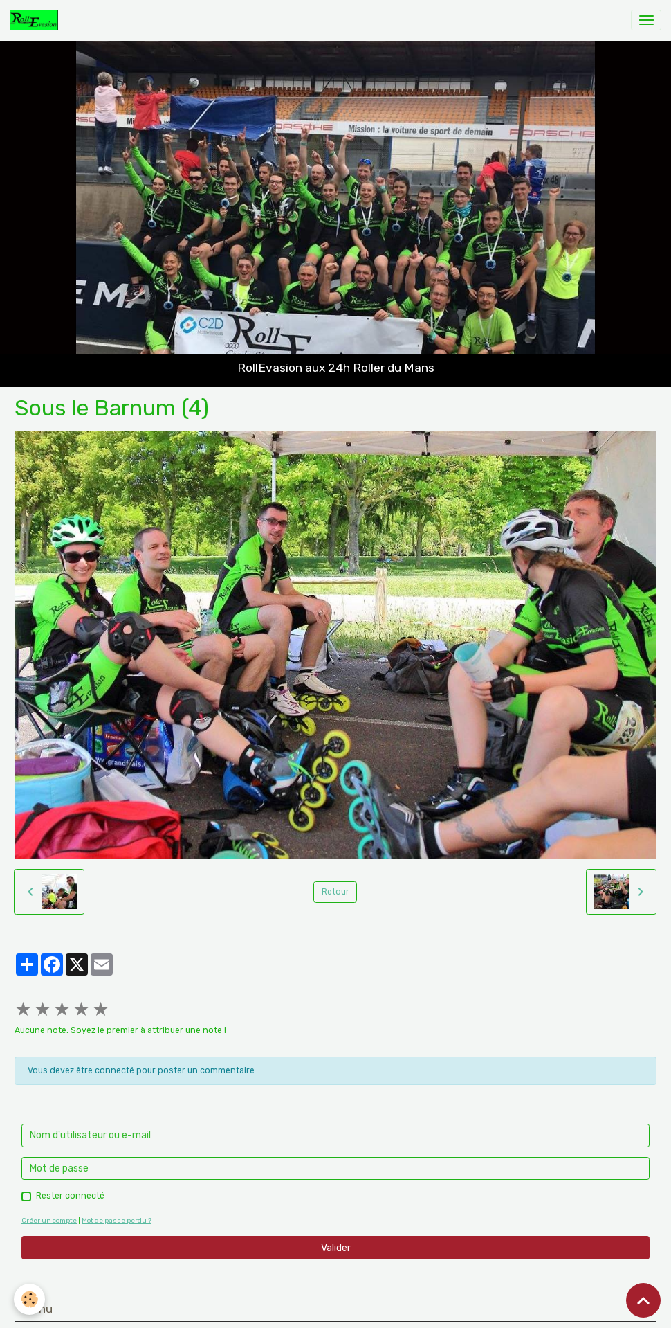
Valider (336, 1248)
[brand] (36, 20)
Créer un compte (49, 1220)
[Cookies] (29, 1299)
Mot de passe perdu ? (116, 1220)
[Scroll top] (643, 1300)
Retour (335, 892)
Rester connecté (70, 1196)
